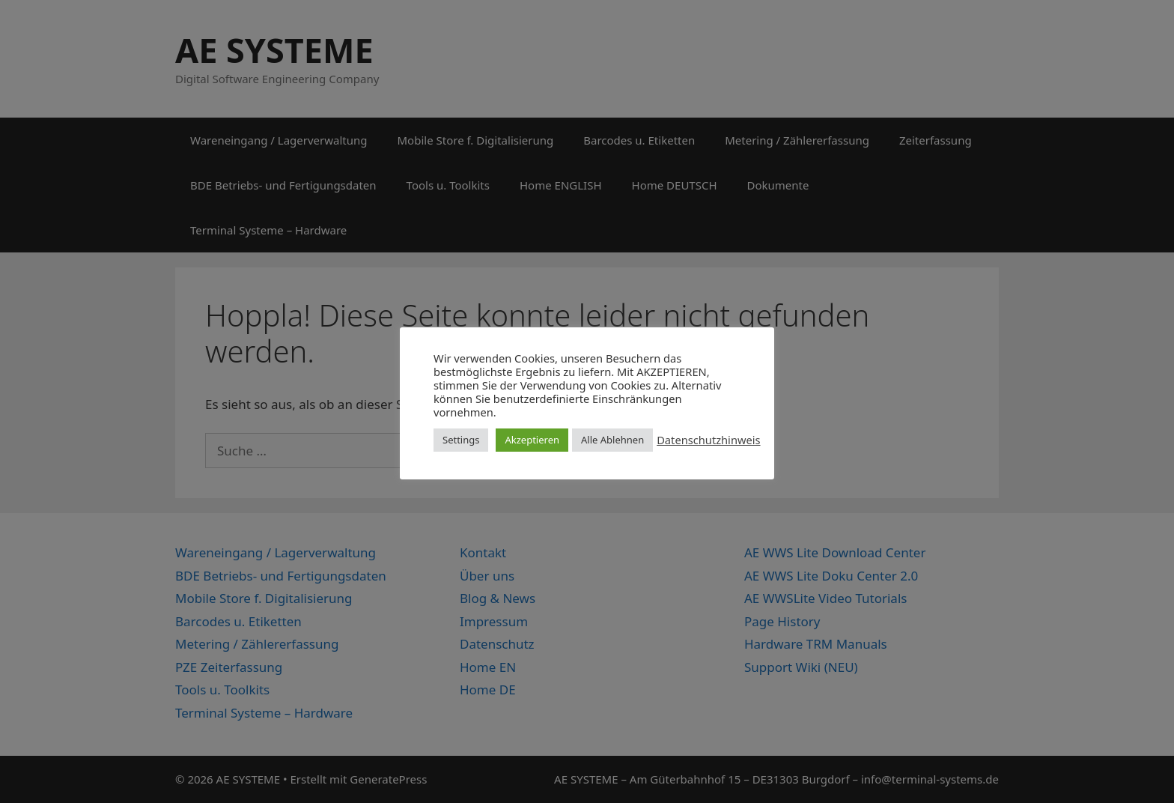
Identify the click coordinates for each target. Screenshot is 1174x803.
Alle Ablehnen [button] (612, 439)
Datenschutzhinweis (708, 439)
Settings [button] (460, 439)
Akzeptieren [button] (532, 439)
